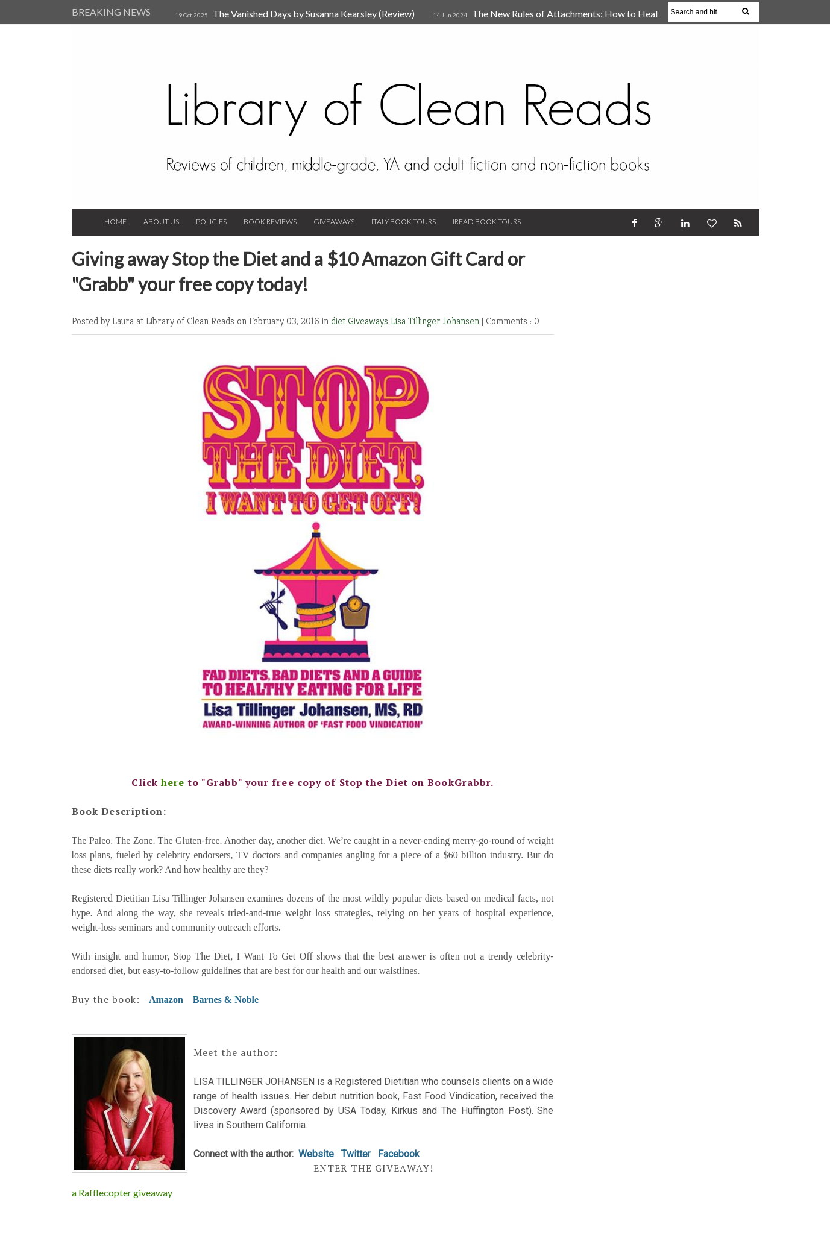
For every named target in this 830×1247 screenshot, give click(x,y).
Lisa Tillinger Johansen (436, 321)
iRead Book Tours (487, 221)
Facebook (399, 1154)
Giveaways (333, 221)
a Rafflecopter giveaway (122, 1192)
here (172, 782)
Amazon (166, 999)
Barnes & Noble (226, 999)
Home (115, 221)
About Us (161, 221)
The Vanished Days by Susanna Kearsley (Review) (314, 13)
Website (316, 1154)
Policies (211, 221)
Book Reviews (270, 221)
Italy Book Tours (403, 221)
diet (339, 321)
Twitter (356, 1154)
